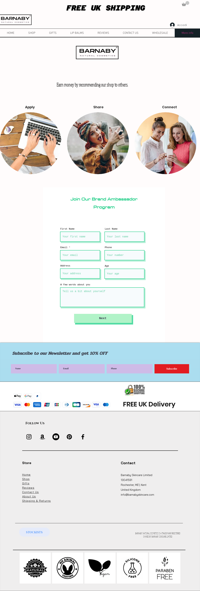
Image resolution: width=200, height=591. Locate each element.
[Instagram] (28, 436)
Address (65, 266)
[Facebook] (82, 436)
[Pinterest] (69, 436)
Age (107, 266)
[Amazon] (42, 436)
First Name (67, 229)
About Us (29, 496)
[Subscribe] (172, 368)
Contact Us (30, 492)
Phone (108, 247)
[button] (185, 3)
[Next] (103, 318)
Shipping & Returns (36, 501)
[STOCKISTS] (34, 532)
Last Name (111, 229)
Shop (26, 479)
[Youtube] (55, 436)
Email (64, 247)
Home (26, 474)
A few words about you (75, 285)
